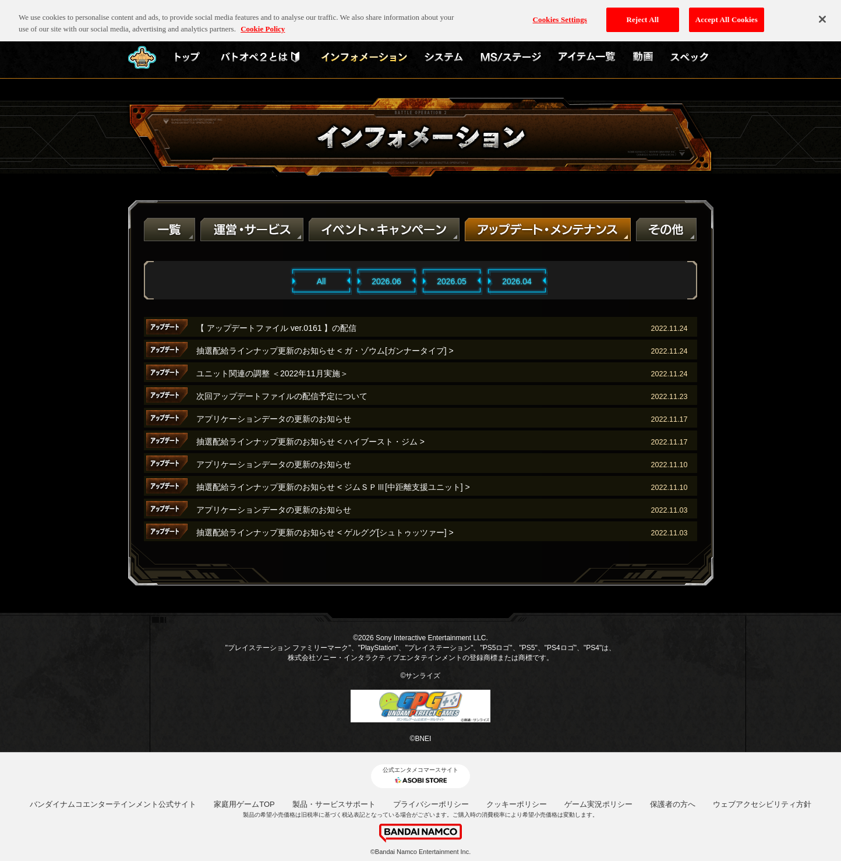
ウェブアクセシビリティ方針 (762, 804)
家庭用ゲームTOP (244, 804)
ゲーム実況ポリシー (598, 804)
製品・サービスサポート (334, 804)
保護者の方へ (672, 804)
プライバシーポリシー (431, 804)
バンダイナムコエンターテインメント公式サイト (113, 804)
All (321, 281)
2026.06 (386, 281)
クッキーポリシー (516, 804)
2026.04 (517, 281)
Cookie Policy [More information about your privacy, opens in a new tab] (263, 20)
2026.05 (452, 281)
